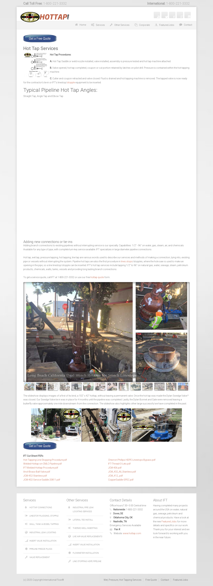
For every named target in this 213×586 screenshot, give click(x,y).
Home (83, 24)
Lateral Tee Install (83, 520)
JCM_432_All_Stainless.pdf (122, 471)
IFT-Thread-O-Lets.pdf (119, 463)
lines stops (126, 261)
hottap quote (97, 277)
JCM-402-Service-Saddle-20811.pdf (41, 479)
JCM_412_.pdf (115, 475)
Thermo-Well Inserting (85, 528)
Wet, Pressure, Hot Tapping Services (122, 580)
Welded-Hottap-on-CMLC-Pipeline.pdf (42, 463)
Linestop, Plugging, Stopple (44, 516)
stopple (71, 82)
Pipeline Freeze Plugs (40, 549)
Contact (188, 24)
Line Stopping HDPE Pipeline (87, 561)
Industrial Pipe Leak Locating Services (83, 509)
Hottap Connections (40, 507)
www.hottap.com (132, 533)
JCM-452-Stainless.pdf (35, 475)
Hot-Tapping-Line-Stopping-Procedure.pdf (45, 460)
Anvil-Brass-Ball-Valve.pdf (36, 471)
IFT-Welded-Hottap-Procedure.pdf (40, 467)
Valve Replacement (39, 557)
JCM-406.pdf (114, 467)
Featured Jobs (169, 521)
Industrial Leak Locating (42, 532)
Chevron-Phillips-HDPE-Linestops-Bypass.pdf (131, 460)
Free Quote (151, 580)
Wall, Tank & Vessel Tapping (44, 524)
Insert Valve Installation (42, 541)
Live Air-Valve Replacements (87, 536)
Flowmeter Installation (86, 553)
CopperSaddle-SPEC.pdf (120, 479)
